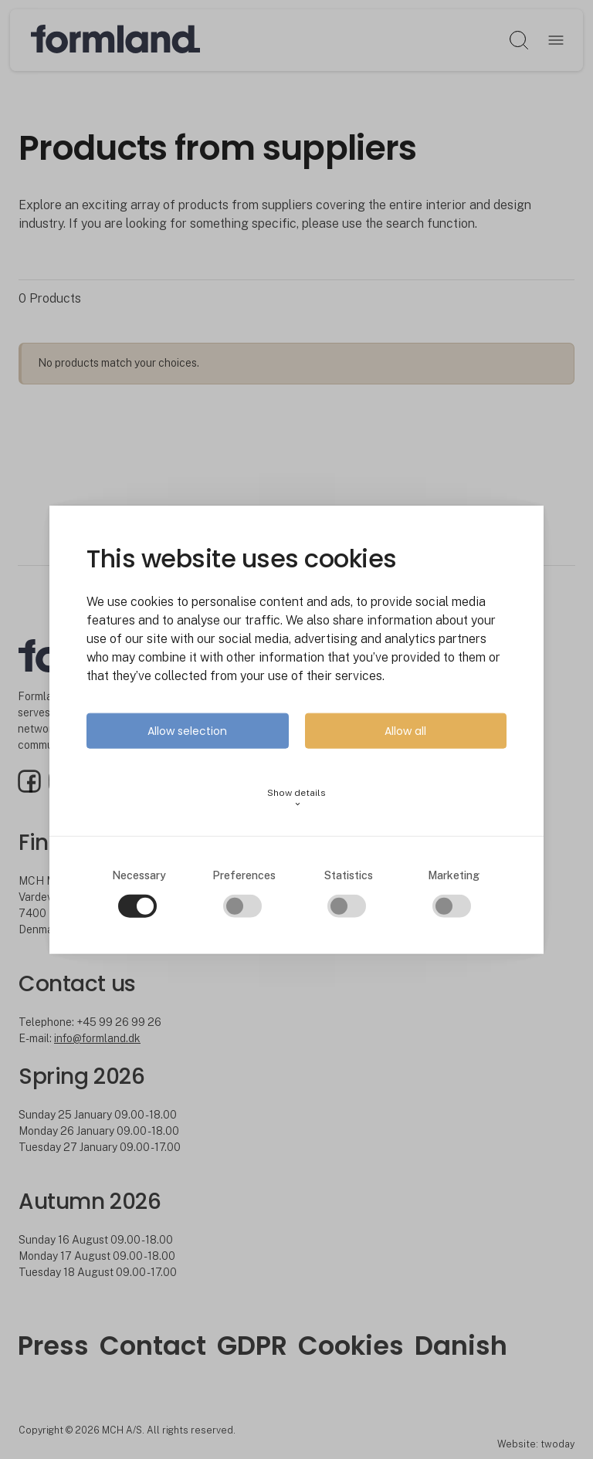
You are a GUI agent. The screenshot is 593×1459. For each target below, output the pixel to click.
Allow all (405, 731)
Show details (296, 797)
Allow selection (187, 731)
